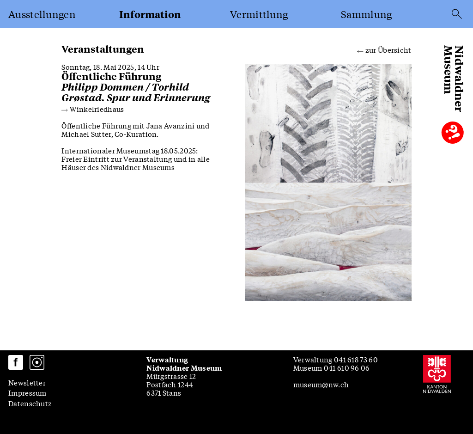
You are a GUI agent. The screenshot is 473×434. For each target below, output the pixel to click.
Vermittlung (259, 13)
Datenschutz (30, 403)
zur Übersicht (384, 49)
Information (150, 14)
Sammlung (366, 13)
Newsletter (27, 382)
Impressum (27, 392)
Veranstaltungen (102, 48)
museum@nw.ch (321, 384)
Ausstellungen (42, 13)
